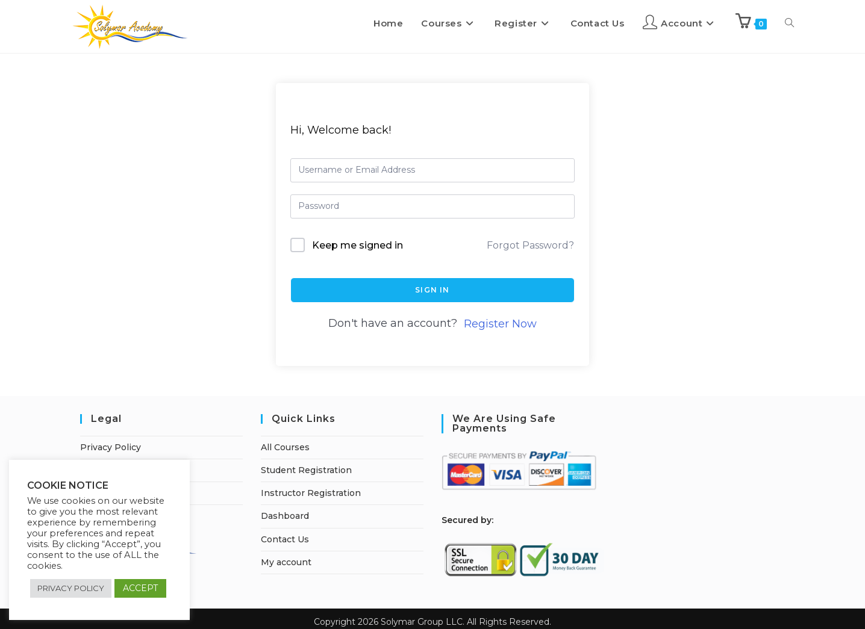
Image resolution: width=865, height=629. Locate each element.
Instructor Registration (311, 493)
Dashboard (285, 515)
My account (286, 562)
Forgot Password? (530, 245)
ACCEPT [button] (140, 588)
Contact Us (285, 539)
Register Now (500, 323)
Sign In (432, 289)
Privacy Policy (110, 447)
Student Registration (306, 470)
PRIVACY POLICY (70, 588)
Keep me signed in (357, 245)
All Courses (285, 447)
